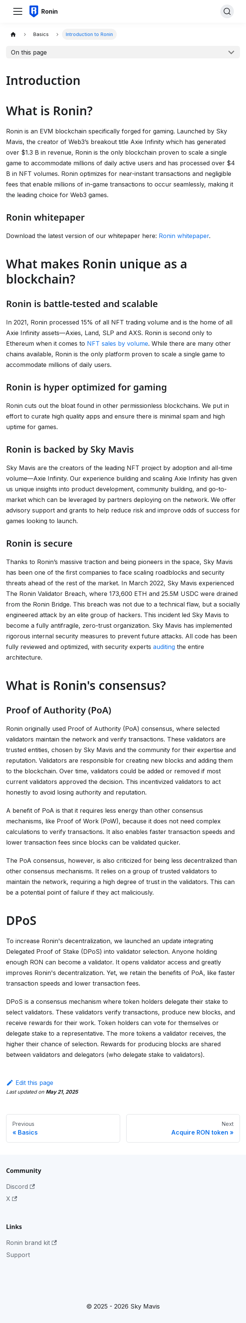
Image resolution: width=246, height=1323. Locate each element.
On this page (29, 52)
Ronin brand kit (31, 1242)
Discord (20, 1186)
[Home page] (13, 34)
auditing (164, 647)
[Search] (227, 11)
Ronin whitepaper (184, 236)
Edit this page (29, 1082)
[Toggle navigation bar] (17, 11)
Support (18, 1255)
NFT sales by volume (117, 343)
